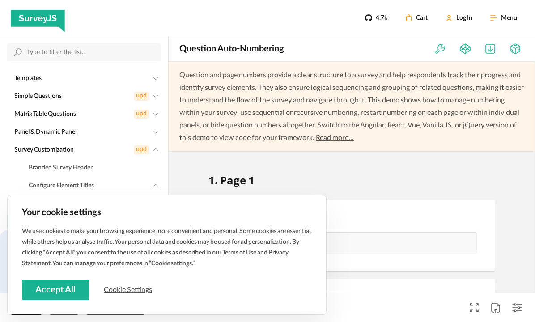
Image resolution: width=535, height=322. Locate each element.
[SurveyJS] (38, 18)
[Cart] (416, 17)
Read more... (335, 137)
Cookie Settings (129, 289)
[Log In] (459, 17)
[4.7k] (376, 17)
